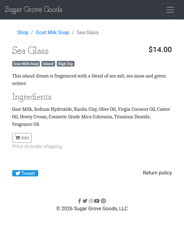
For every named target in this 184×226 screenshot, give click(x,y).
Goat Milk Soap (53, 32)
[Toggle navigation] (170, 9)
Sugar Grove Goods (33, 9)
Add (22, 137)
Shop (23, 32)
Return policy (157, 173)
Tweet (25, 173)
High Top (65, 64)
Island (48, 64)
